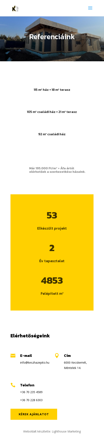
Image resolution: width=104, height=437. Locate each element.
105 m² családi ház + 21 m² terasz (52, 111)
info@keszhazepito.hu (34, 362)
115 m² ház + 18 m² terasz (52, 89)
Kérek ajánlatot (34, 414)
